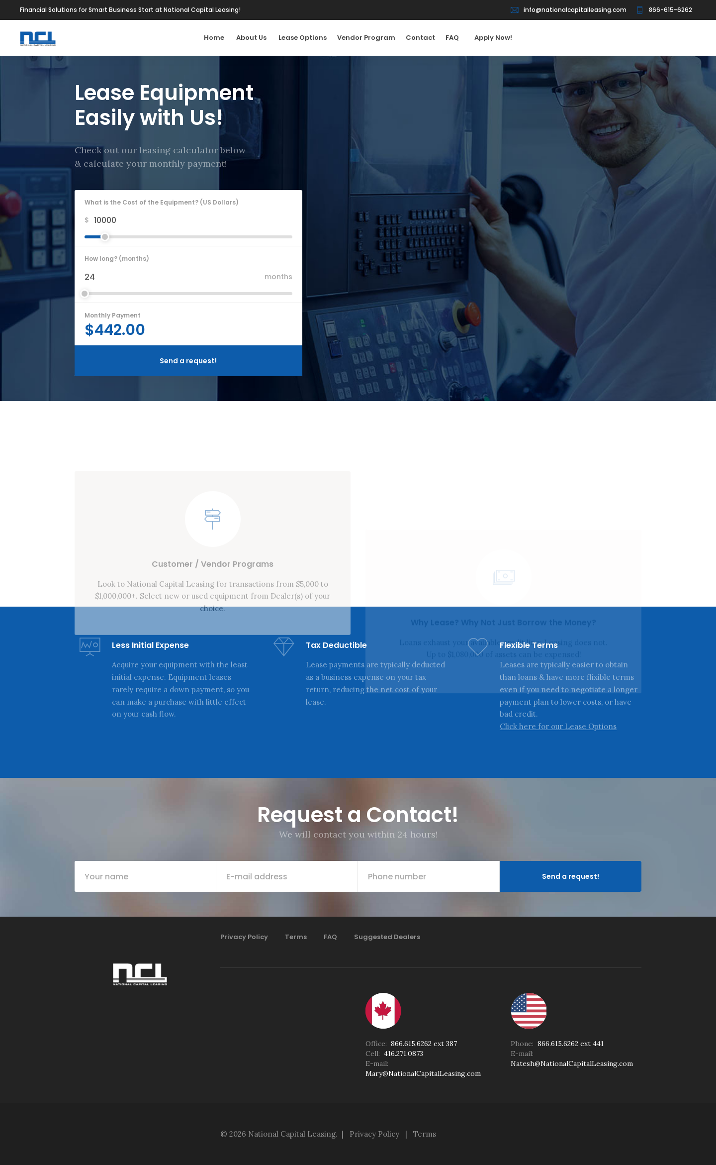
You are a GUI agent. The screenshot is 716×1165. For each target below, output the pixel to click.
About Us (256, 37)
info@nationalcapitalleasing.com (575, 9)
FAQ (457, 37)
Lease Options (307, 37)
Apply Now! (493, 37)
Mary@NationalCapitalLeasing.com (423, 1073)
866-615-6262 (670, 9)
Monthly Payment (113, 315)
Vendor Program (370, 37)
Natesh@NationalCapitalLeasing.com (572, 1063)
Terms (296, 937)
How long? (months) (117, 258)
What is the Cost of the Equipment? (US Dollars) (162, 202)
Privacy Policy (244, 937)
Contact (425, 37)
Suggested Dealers (387, 937)
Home (219, 37)
